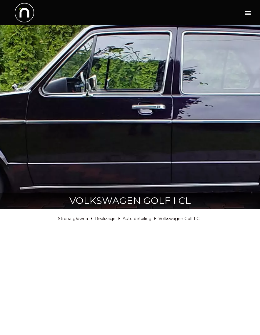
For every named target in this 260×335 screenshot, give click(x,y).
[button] (248, 13)
